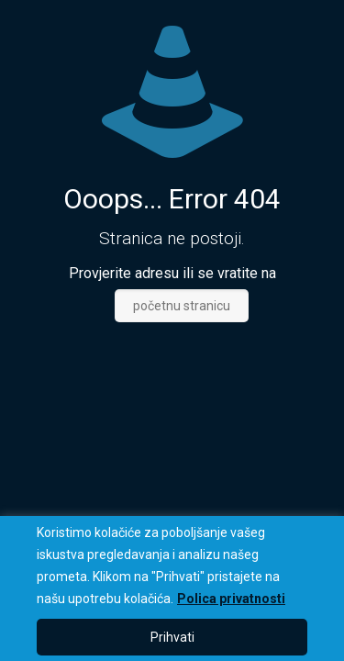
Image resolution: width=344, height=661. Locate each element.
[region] (172, 588)
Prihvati (172, 637)
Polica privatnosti (231, 598)
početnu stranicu (181, 305)
